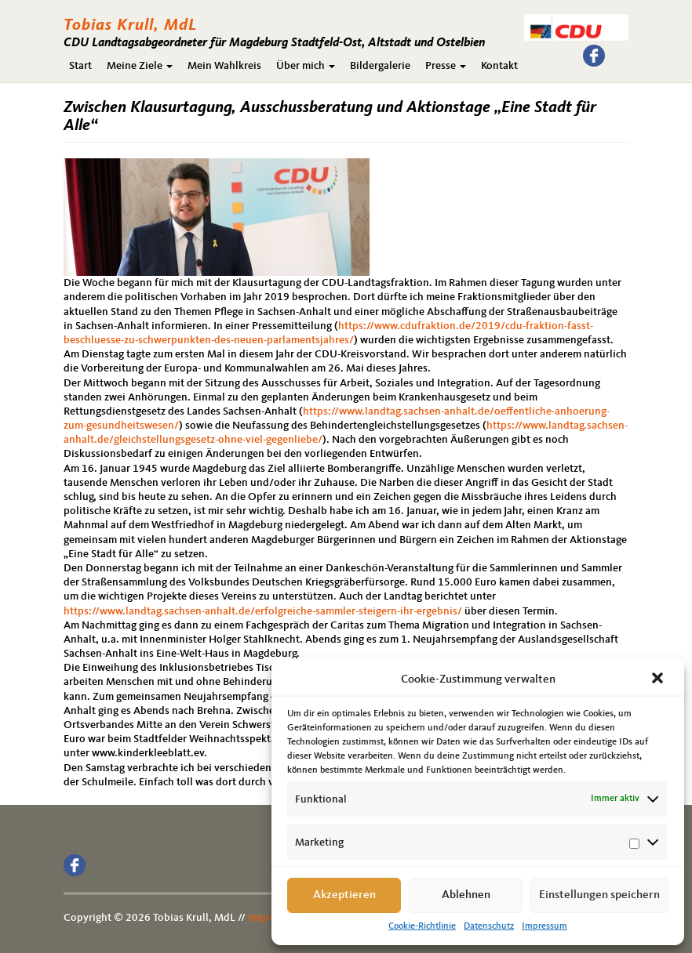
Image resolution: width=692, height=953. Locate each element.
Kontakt (499, 65)
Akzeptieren (344, 895)
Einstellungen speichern (599, 895)
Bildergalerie (380, 65)
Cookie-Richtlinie (422, 926)
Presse (445, 65)
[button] (659, 679)
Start (80, 65)
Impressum (544, 926)
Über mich (305, 65)
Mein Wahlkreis (224, 65)
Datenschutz (489, 926)
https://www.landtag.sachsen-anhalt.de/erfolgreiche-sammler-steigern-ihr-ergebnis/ (263, 611)
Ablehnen (466, 895)
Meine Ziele (140, 65)
